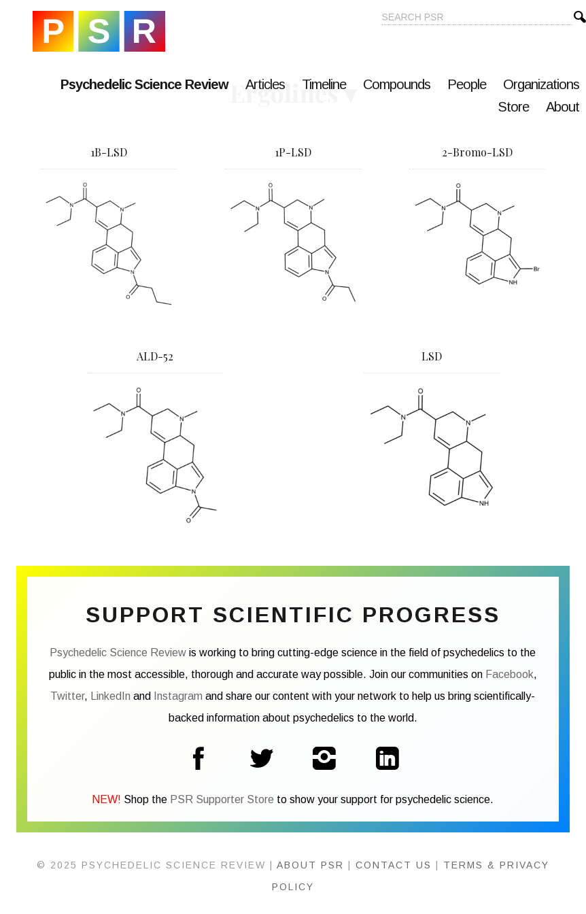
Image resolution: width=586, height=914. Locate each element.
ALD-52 (155, 356)
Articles (265, 84)
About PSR (310, 865)
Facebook (509, 674)
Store (513, 106)
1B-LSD (108, 152)
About (562, 106)
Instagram (178, 696)
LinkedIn (110, 696)
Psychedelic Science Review (99, 31)
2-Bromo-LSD (477, 152)
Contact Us (394, 865)
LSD (431, 356)
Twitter (67, 696)
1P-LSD (293, 152)
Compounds (396, 84)
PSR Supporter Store (222, 799)
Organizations (541, 84)
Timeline (324, 84)
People (466, 84)
